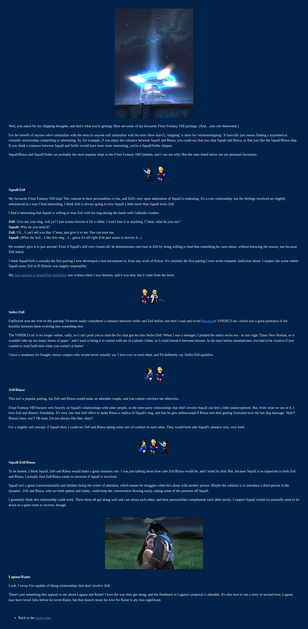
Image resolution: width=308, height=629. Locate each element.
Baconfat (208, 321)
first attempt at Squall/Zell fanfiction (40, 275)
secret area (43, 618)
